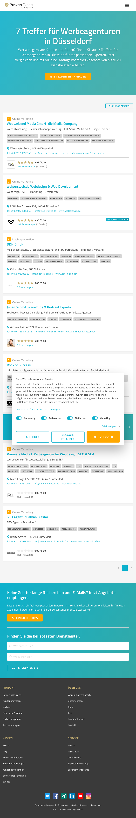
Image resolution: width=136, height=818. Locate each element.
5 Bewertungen (25, 345)
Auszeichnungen (11, 725)
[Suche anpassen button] (119, 105)
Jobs (70, 713)
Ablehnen (33, 437)
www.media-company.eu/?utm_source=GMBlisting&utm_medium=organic (83, 153)
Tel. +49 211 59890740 (19, 153)
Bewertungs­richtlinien (14, 775)
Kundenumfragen (12, 700)
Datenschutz (62, 805)
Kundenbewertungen (13, 763)
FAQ (5, 751)
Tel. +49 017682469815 (19, 331)
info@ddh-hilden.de (42, 273)
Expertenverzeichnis (78, 769)
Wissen (6, 745)
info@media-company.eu (47, 153)
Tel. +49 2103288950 (18, 273)
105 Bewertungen (26, 166)
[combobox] (68, 646)
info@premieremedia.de (46, 483)
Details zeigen (108, 426)
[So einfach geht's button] (25, 617)
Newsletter (74, 751)
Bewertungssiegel (12, 694)
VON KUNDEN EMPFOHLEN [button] (117, 220)
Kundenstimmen (76, 719)
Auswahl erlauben (68, 437)
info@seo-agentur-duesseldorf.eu (51, 541)
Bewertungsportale (13, 757)
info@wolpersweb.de (45, 210)
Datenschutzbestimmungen (45, 409)
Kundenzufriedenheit (13, 769)
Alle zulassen (103, 437)
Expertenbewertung (78, 763)
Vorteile (7, 707)
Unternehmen (75, 700)
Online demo (74, 757)
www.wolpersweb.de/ (70, 210)
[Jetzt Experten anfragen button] (68, 76)
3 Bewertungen (25, 287)
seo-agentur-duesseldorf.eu (85, 541)
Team (71, 707)
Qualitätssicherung (79, 805)
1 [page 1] (125, 568)
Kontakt (72, 725)
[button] (25, 162)
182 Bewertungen (26, 224)
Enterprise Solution (13, 713)
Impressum (22, 409)
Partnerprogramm (12, 719)
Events (6, 781)
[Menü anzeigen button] (127, 5)
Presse (71, 745)
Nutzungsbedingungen (44, 805)
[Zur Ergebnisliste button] (25, 667)
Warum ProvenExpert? (79, 694)
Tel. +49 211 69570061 (19, 483)
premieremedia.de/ (71, 483)
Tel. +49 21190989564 (19, 541)
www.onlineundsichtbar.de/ (80, 331)
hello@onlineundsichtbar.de (49, 331)
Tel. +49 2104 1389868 (19, 210)
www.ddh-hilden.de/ (66, 273)
